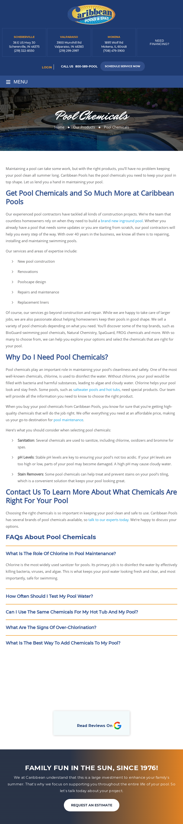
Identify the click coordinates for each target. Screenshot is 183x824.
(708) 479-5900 (114, 50)
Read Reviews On (99, 726)
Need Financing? (159, 42)
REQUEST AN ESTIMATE (91, 806)
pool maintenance (68, 419)
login (47, 67)
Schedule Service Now (122, 66)
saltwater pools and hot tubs (96, 389)
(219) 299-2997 (69, 50)
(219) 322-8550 (24, 50)
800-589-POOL (86, 66)
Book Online (91, 693)
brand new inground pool (122, 220)
